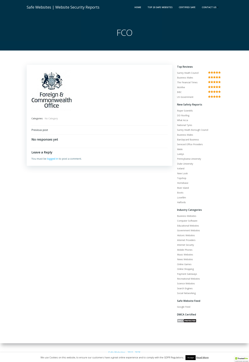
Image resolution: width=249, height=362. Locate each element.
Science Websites (186, 283)
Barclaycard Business (188, 139)
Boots (180, 192)
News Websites (185, 259)
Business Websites (186, 215)
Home (138, 7)
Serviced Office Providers (190, 144)
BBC (179, 92)
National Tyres (184, 125)
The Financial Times (187, 82)
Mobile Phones (184, 249)
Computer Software (187, 220)
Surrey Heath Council (188, 72)
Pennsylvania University (189, 158)
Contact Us (210, 7)
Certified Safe (187, 7)
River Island (183, 187)
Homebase (182, 182)
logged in (52, 158)
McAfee (181, 87)
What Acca (182, 120)
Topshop (181, 178)
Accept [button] (190, 357)
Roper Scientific (185, 110)
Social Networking (186, 293)
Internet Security (185, 244)
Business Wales (185, 77)
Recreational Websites (188, 278)
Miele (180, 149)
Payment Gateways (187, 273)
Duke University (185, 163)
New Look (182, 173)
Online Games (184, 264)
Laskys (180, 154)
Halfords (181, 202)
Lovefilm (181, 197)
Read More (202, 357)
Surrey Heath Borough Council (192, 129)
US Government (185, 96)
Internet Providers (186, 240)
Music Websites (185, 254)
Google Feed (183, 306)
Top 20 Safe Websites (160, 7)
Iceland (180, 168)
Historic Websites (186, 235)
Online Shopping (185, 269)
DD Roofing (183, 115)
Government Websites (188, 230)
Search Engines (185, 288)
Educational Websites (188, 225)
